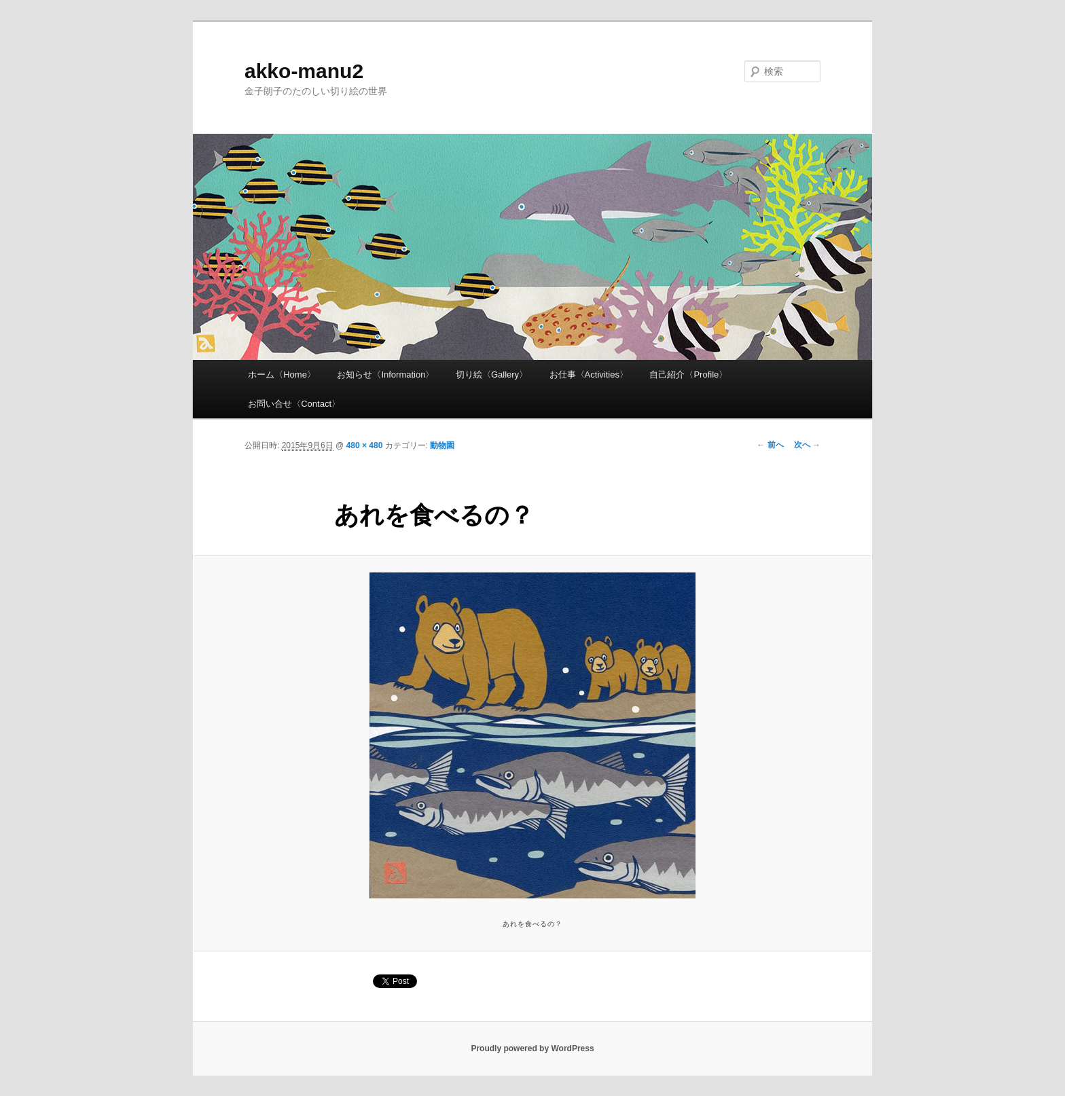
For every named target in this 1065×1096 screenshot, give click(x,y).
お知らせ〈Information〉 (385, 374)
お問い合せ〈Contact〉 (294, 404)
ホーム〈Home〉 (282, 374)
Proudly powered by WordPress (532, 1048)
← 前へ (770, 445)
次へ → (807, 445)
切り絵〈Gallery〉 (492, 374)
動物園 (442, 445)
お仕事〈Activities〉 (588, 374)
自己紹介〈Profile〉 (688, 374)
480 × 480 (364, 445)
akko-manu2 (304, 71)
